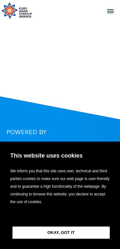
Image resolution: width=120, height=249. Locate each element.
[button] (60, 216)
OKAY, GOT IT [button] (61, 232)
